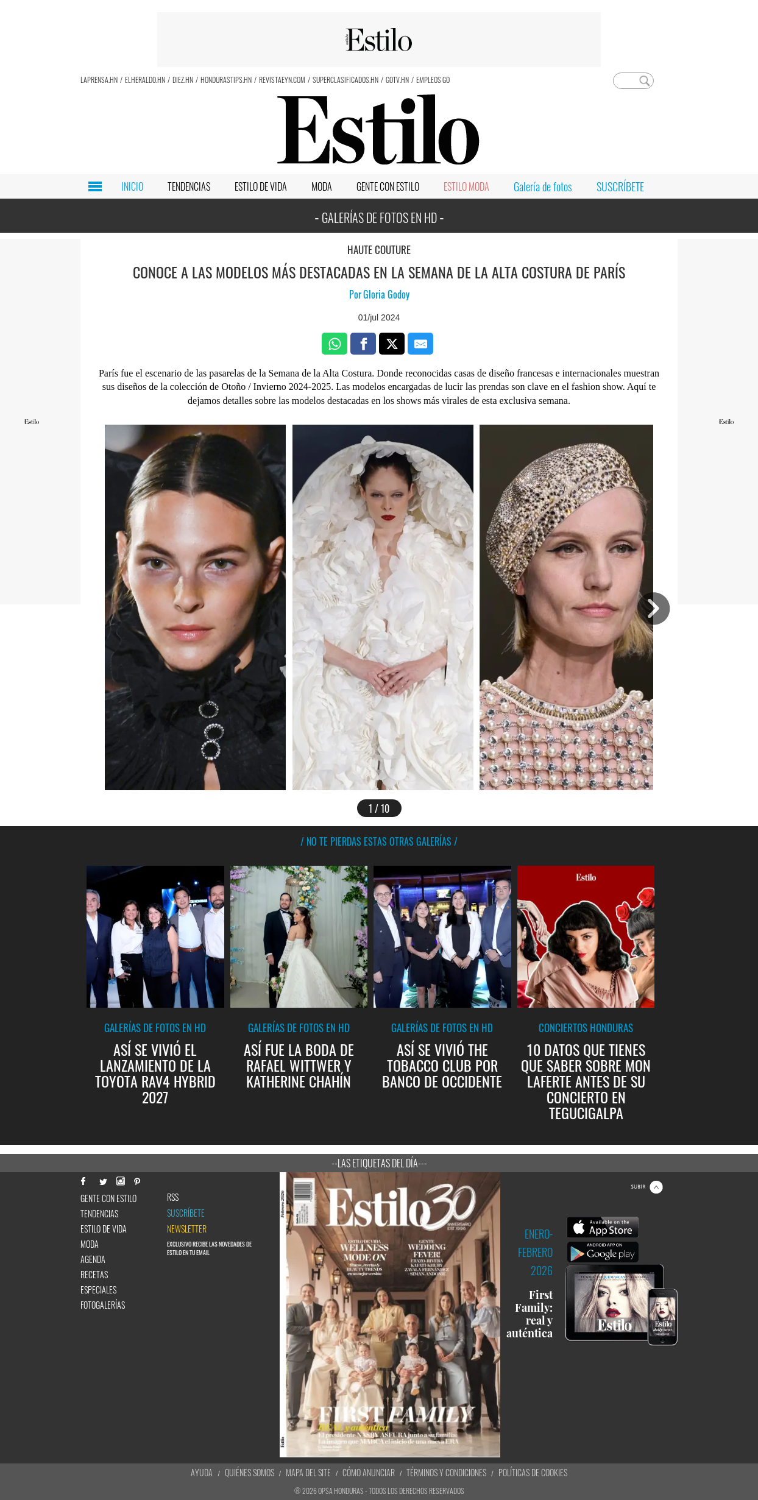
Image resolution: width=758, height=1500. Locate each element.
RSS (173, 1197)
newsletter (187, 1229)
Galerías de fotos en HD (155, 1027)
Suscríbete (186, 1213)
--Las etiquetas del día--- (379, 1163)
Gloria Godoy (386, 294)
